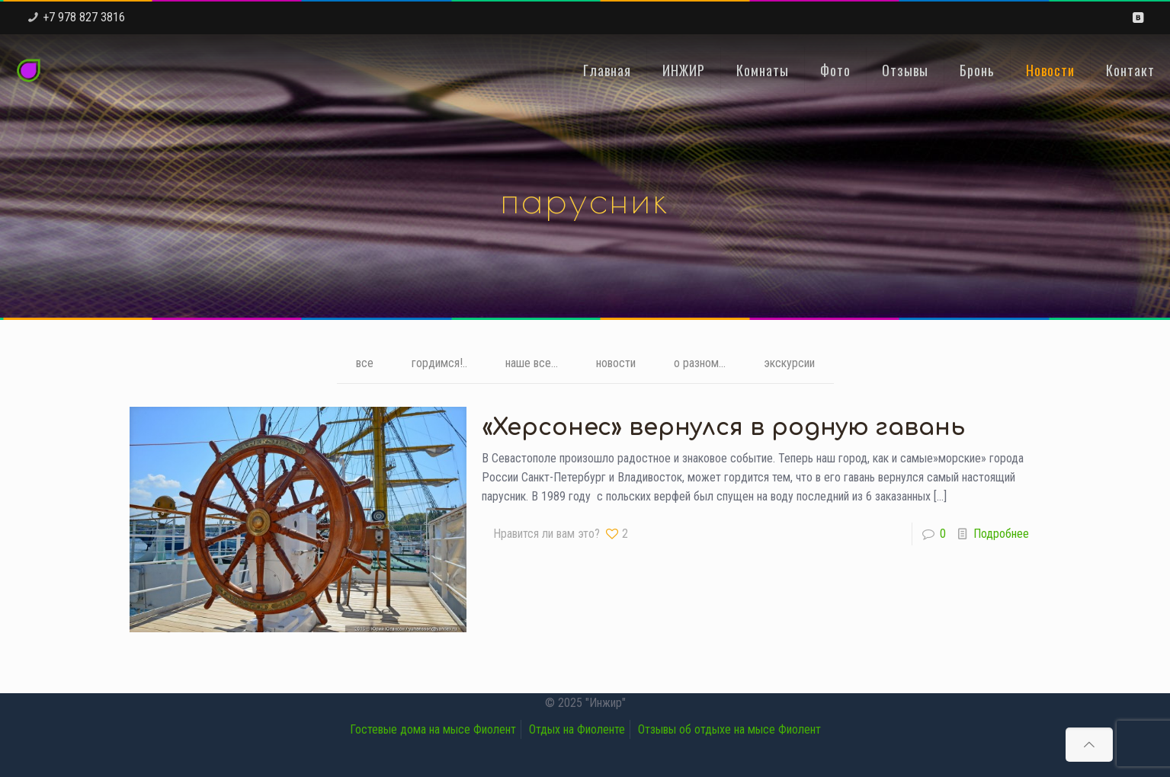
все (364, 363)
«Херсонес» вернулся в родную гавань (723, 427)
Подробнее (1001, 533)
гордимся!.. (439, 363)
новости (616, 363)
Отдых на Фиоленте (577, 729)
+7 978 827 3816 (84, 17)
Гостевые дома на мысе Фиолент (433, 729)
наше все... (531, 363)
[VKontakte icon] (1138, 17)
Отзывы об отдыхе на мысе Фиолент (729, 729)
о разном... (700, 363)
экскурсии (789, 363)
